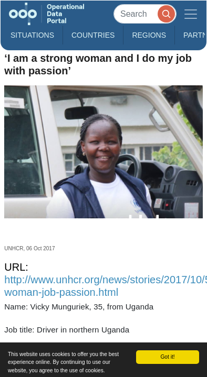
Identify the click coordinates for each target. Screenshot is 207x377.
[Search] (145, 14)
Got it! (167, 357)
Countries (93, 35)
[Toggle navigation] (191, 14)
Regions (149, 35)
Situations (32, 35)
